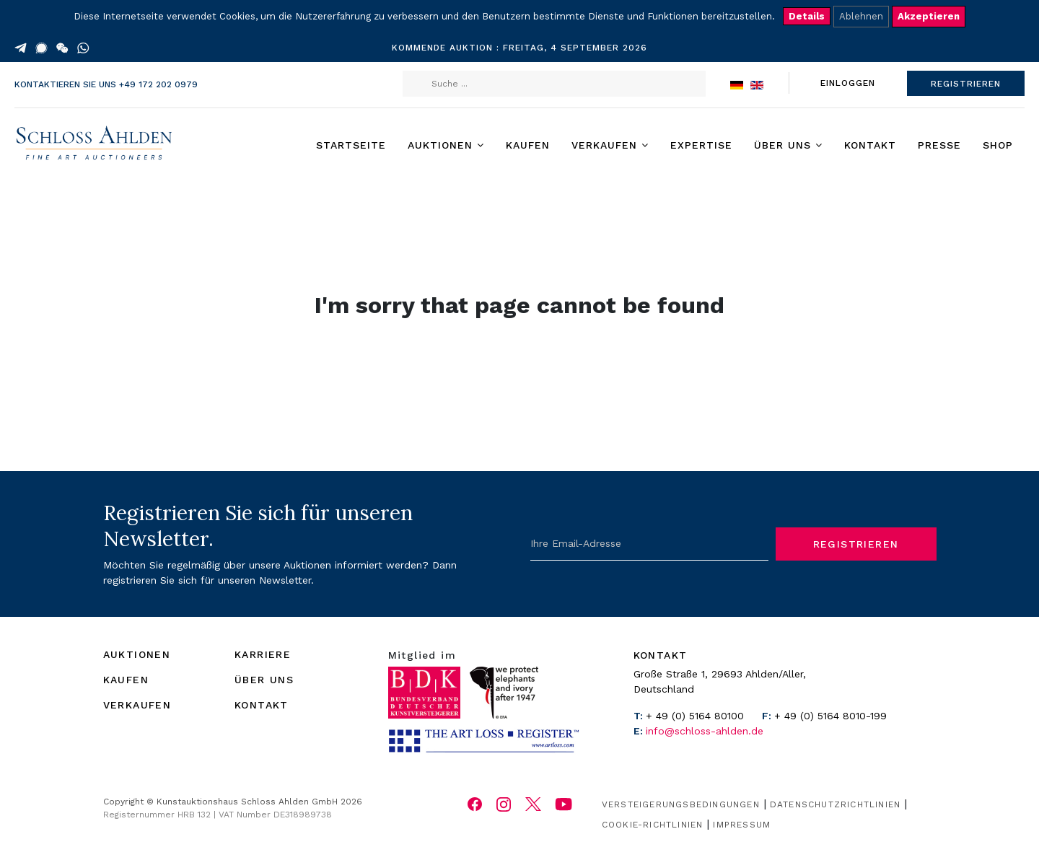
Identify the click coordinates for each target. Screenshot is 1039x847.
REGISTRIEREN (966, 84)
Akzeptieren (929, 16)
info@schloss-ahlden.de (704, 731)
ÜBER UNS (264, 679)
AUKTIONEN (137, 654)
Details (807, 16)
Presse (939, 145)
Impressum (742, 825)
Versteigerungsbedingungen (681, 804)
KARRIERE (262, 654)
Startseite (351, 145)
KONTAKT (261, 705)
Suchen (418, 84)
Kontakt (870, 145)
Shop (998, 145)
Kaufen (528, 145)
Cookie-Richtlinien (652, 825)
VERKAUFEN (137, 705)
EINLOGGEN (847, 83)
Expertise (701, 145)
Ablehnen (861, 16)
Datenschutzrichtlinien (835, 804)
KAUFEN (126, 679)
